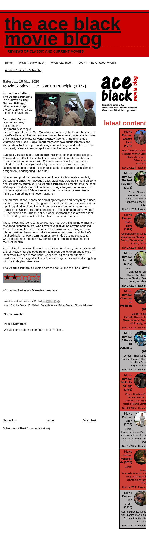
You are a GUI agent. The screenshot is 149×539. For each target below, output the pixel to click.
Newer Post (10, 420)
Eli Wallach (34, 305)
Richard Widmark (83, 305)
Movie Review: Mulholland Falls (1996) (126, 382)
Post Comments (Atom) (35, 428)
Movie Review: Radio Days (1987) (127, 222)
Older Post (89, 420)
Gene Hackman (49, 305)
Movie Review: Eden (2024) (127, 419)
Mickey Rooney (65, 305)
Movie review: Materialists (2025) (126, 457)
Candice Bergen (19, 305)
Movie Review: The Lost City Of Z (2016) (126, 180)
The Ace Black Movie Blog (63, 31)
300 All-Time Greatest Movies (97, 62)
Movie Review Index (31, 62)
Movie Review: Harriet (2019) (127, 258)
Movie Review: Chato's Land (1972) (127, 139)
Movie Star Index (61, 62)
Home (9, 62)
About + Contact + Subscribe (23, 70)
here (54, 290)
